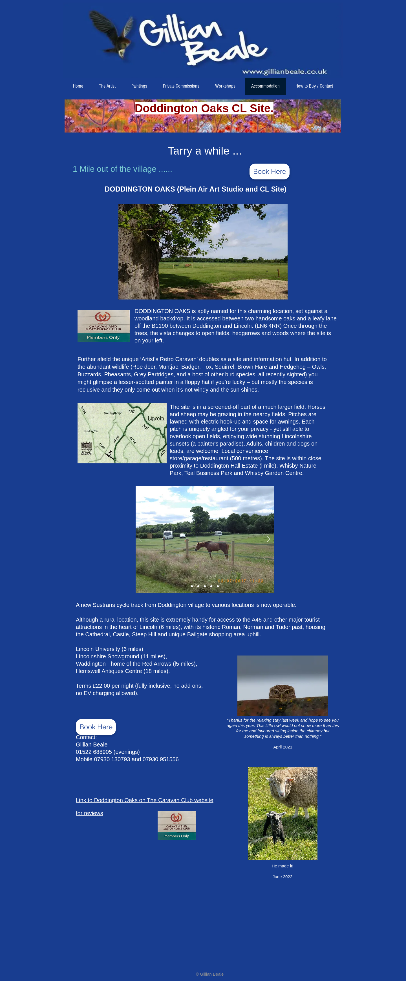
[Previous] (140, 539)
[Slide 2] (192, 586)
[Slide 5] (218, 586)
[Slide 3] (205, 586)
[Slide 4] (211, 586)
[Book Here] (270, 171)
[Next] (268, 539)
